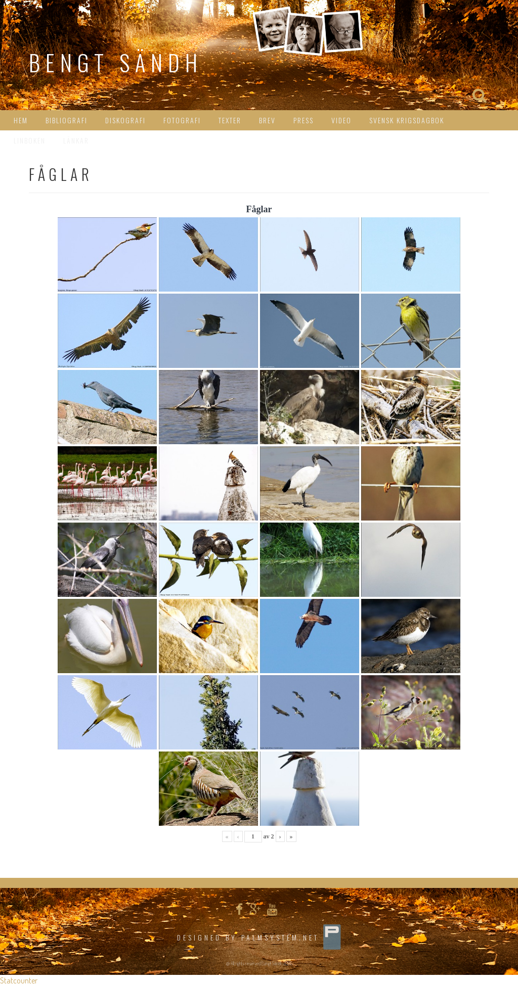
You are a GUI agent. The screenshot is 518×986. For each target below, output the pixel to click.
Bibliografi (67, 120)
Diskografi (125, 120)
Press (303, 120)
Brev (267, 120)
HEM (21, 120)
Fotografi (182, 120)
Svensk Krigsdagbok (406, 120)
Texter (230, 120)
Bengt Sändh (116, 62)
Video (341, 120)
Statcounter (18, 980)
